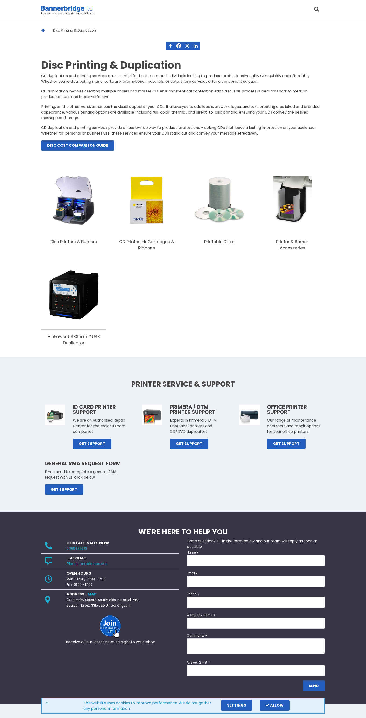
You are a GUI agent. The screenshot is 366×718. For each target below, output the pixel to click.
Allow (275, 705)
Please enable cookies (87, 563)
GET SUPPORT (92, 443)
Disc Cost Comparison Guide (77, 145)
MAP (92, 594)
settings (236, 705)
